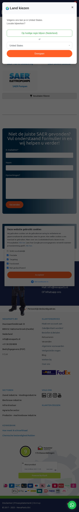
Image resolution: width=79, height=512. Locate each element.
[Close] (72, 7)
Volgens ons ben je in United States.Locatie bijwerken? (25, 22)
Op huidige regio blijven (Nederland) (39, 33)
